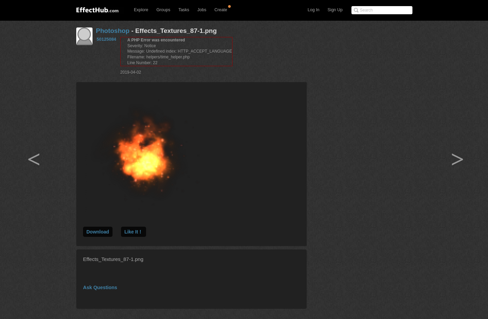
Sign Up (335, 9)
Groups (163, 9)
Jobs (201, 9)
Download (97, 231)
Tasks (183, 9)
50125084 (106, 39)
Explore (141, 9)
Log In (314, 9)
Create (221, 9)
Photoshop (112, 30)
